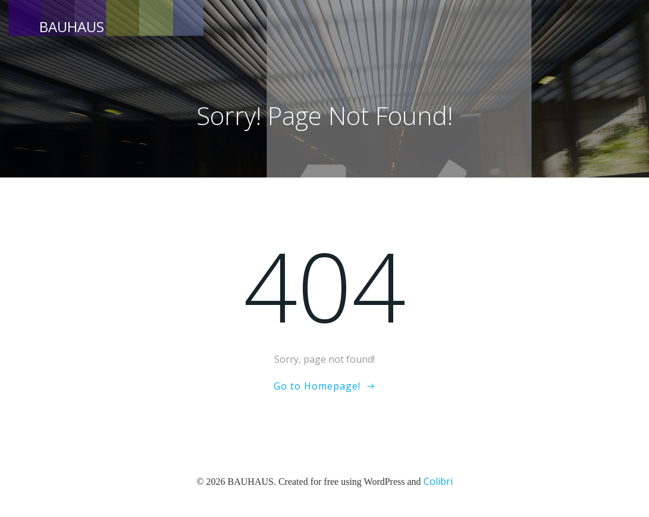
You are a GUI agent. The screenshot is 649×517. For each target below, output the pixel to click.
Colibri (438, 481)
